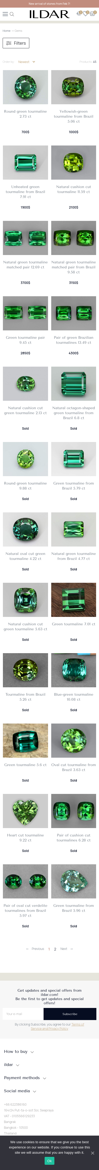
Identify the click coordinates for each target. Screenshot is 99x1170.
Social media (17, 1091)
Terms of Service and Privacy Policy (57, 1026)
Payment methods (22, 1077)
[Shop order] (26, 61)
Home (7, 31)
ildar (8, 1064)
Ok (49, 1161)
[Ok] (92, 1153)
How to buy (15, 1051)
